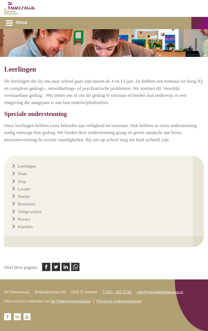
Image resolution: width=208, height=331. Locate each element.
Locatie (24, 189)
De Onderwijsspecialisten (70, 301)
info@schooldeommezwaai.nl (160, 292)
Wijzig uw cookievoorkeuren (119, 301)
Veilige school (29, 211)
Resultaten (26, 204)
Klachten (25, 226)
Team (22, 173)
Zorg (22, 181)
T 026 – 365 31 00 (117, 292)
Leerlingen (27, 166)
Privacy (24, 219)
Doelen (24, 196)
